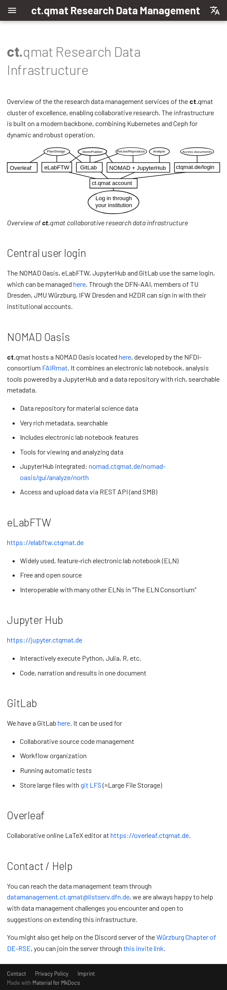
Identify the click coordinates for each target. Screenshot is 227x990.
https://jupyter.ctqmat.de (44, 640)
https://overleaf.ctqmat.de (149, 835)
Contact (16, 973)
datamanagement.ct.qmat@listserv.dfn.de (68, 897)
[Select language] (215, 10)
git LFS (91, 785)
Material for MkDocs (56, 982)
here (79, 284)
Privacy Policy (51, 973)
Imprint (86, 973)
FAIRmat (55, 368)
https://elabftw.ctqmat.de (45, 542)
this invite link (143, 948)
